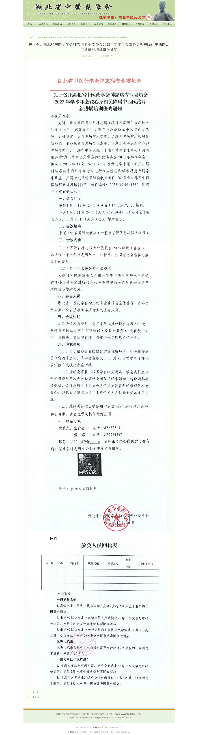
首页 (31, 37)
